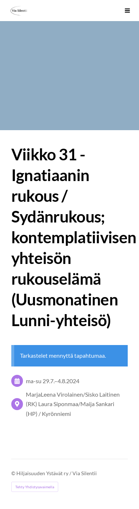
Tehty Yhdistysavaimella (34, 487)
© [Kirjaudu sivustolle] (13, 473)
